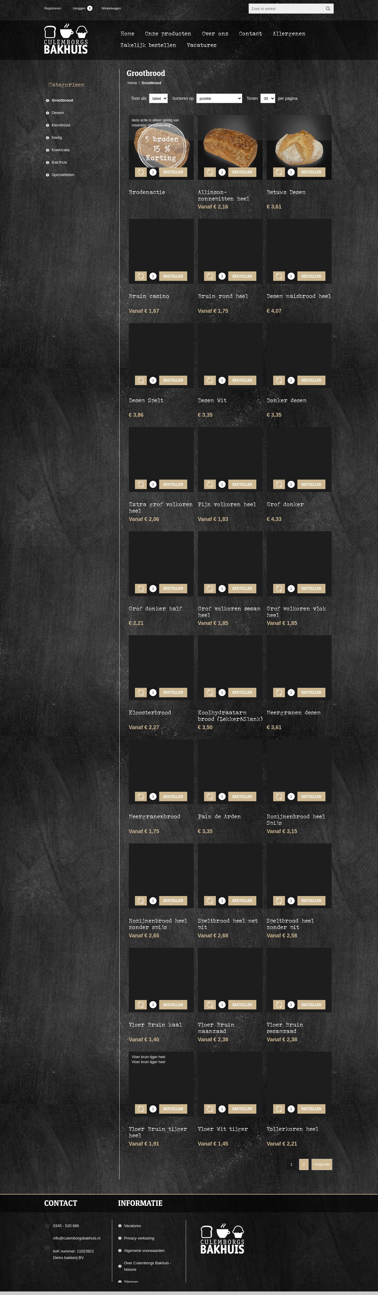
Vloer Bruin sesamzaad (285, 987)
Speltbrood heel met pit (228, 888)
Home (132, 83)
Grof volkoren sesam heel (229, 589)
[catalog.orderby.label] (219, 98)
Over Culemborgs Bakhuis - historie (147, 1221)
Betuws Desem (286, 187)
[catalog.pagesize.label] (267, 98)
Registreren (52, 8)
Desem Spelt (146, 387)
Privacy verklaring (139, 1194)
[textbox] (286, 8)
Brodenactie (147, 187)
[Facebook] (49, 1267)
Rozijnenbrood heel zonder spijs (158, 888)
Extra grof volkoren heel (161, 489)
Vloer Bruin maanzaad (216, 987)
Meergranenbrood (154, 785)
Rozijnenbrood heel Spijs (296, 788)
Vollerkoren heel (292, 1084)
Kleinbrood (61, 125)
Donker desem (287, 387)
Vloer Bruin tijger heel (158, 1087)
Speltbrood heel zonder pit (290, 888)
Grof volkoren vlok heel (296, 589)
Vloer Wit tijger (223, 1084)
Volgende (322, 1120)
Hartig (57, 137)
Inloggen (79, 8)
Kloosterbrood (150, 685)
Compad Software (295, 1288)
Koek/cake (61, 150)
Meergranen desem (294, 685)
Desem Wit (212, 387)
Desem (58, 112)
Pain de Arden (219, 785)
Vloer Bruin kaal (155, 984)
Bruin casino (149, 287)
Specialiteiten (63, 174)
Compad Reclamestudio (244, 1288)
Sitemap (131, 1237)
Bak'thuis (59, 162)
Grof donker (285, 486)
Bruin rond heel (223, 287)
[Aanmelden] (184, 1270)
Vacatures (132, 1181)
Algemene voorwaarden (144, 1206)
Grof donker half (155, 586)
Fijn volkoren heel (227, 486)
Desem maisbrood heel (299, 287)
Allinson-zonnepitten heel (223, 190)
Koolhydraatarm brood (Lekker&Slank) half (230, 692)
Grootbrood (62, 100)
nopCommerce (326, 1288)
